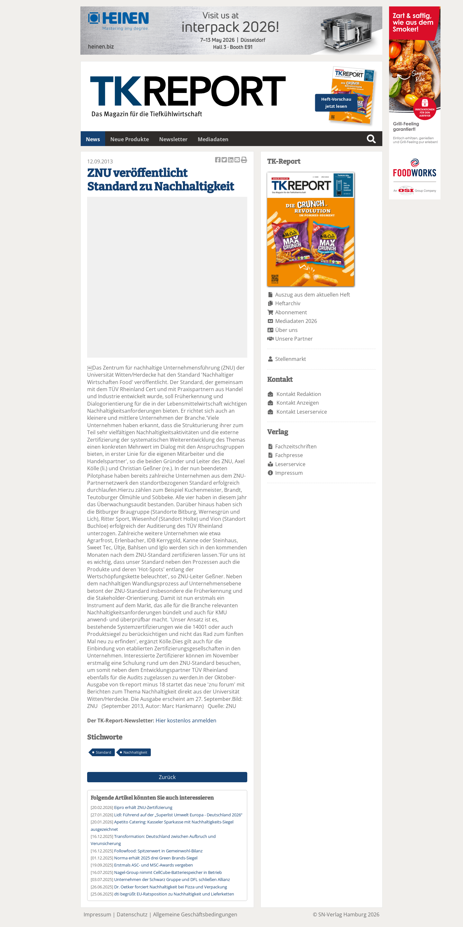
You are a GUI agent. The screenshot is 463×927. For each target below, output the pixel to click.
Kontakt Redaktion (299, 394)
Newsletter (173, 139)
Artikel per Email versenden (237, 160)
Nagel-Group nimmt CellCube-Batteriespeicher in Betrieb (168, 872)
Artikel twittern (225, 160)
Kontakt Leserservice (302, 411)
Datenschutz (132, 914)
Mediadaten (213, 139)
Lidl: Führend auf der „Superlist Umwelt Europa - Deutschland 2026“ (178, 815)
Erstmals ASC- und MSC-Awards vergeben (153, 865)
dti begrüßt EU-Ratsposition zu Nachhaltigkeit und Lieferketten (174, 894)
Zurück (167, 777)
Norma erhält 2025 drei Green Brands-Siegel (155, 858)
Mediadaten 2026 (296, 321)
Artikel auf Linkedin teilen (231, 160)
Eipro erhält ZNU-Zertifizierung (143, 807)
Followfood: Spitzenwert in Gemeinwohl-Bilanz (158, 851)
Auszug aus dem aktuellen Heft (312, 294)
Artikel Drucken (244, 160)
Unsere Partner (294, 338)
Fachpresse (289, 455)
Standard (103, 752)
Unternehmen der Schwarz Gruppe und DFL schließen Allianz (172, 879)
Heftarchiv (287, 303)
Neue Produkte (129, 139)
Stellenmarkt (290, 359)
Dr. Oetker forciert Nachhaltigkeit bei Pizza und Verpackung (170, 887)
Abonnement (291, 312)
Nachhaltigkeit (135, 752)
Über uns (286, 330)
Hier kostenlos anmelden (186, 720)
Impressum (289, 472)
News (93, 139)
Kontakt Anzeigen (298, 402)
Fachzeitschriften (296, 446)
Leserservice (290, 464)
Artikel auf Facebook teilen (218, 160)
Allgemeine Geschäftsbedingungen (195, 914)
